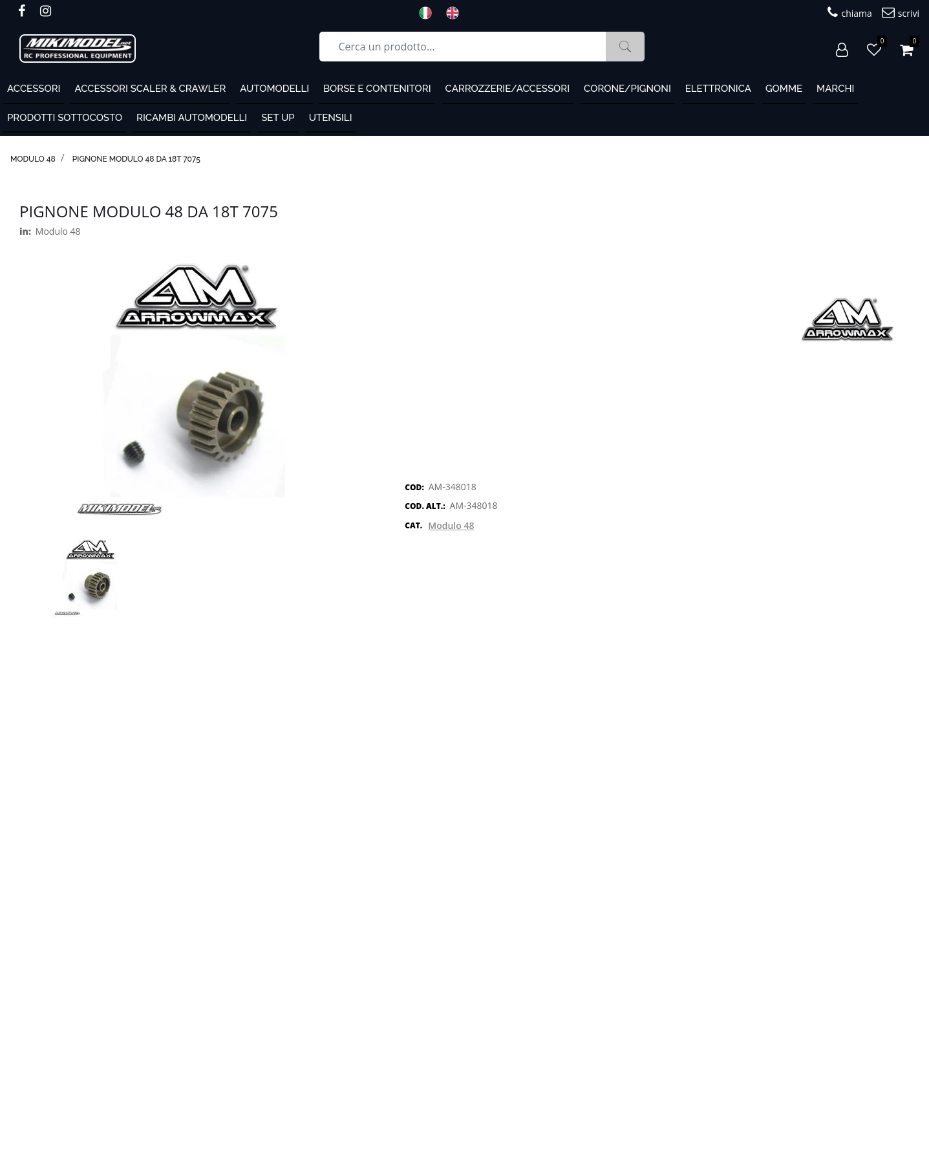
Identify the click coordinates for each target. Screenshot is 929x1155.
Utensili (330, 118)
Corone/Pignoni (627, 88)
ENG (456, 12)
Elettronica (718, 88)
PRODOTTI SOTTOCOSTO (64, 118)
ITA (429, 12)
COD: (414, 487)
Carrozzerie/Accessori (507, 88)
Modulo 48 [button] (451, 525)
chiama (849, 12)
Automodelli (274, 88)
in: (25, 231)
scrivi (900, 12)
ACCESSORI (33, 88)
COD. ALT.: (425, 506)
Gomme (783, 88)
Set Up (277, 118)
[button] (625, 46)
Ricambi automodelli (191, 118)
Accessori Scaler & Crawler (150, 88)
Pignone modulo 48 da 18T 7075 (136, 159)
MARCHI (835, 88)
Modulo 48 (33, 159)
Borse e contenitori (377, 88)
